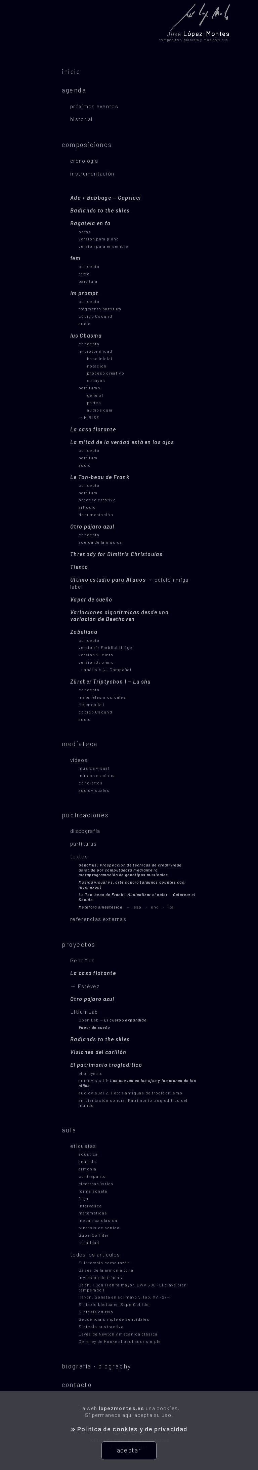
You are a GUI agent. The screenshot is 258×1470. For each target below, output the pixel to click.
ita (171, 906)
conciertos (91, 782)
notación (96, 365)
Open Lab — (112, 1019)
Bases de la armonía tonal (107, 1270)
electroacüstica (96, 1183)
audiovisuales (94, 790)
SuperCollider (94, 1235)
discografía (85, 830)
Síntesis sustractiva (101, 1326)
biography (114, 1366)
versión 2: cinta (96, 654)
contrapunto (92, 1176)
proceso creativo (105, 373)
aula (69, 1130)
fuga (83, 1198)
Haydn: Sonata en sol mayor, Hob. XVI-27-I (125, 1296)
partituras (89, 387)
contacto (77, 1384)
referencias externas (98, 919)
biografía (77, 1366)
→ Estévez (84, 986)
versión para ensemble (103, 246)
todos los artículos (95, 1254)
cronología (84, 160)
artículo (87, 507)
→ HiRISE (89, 417)
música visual (94, 768)
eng (155, 906)
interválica (90, 1205)
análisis (87, 1161)
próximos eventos (94, 106)
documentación (96, 514)
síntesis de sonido (99, 1227)
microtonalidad (95, 351)
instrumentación (92, 173)
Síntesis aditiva (96, 1311)
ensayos (96, 380)
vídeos (79, 760)
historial (81, 119)
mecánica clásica (98, 1220)
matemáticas (93, 1212)
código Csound (95, 316)
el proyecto (91, 1073)
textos (79, 856)
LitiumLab (84, 1011)
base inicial (100, 358)
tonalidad (89, 1242)
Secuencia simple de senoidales (114, 1319)
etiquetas (83, 1146)
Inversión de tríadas (100, 1277)
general (95, 395)
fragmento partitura (100, 308)
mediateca (80, 743)
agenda (74, 90)
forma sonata (93, 1191)
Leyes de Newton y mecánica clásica (118, 1333)
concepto (89, 266)
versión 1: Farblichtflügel (106, 647)
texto (84, 273)
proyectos (79, 944)
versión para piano (99, 238)
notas (85, 231)
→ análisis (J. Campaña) (105, 669)
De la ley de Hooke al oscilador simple (120, 1341)
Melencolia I (91, 704)
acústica (88, 1154)
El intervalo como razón (104, 1262)
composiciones (87, 144)
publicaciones (85, 815)
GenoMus (82, 960)
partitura (88, 281)
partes (94, 402)
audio (85, 323)
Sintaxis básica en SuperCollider (114, 1304)
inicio (71, 71)
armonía (87, 1168)
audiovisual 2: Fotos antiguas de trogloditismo (130, 1092)
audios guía (100, 410)
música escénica (97, 775)
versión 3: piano (96, 662)
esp (110, 906)
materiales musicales (102, 697)
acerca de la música (100, 542)
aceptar (129, 1450)
